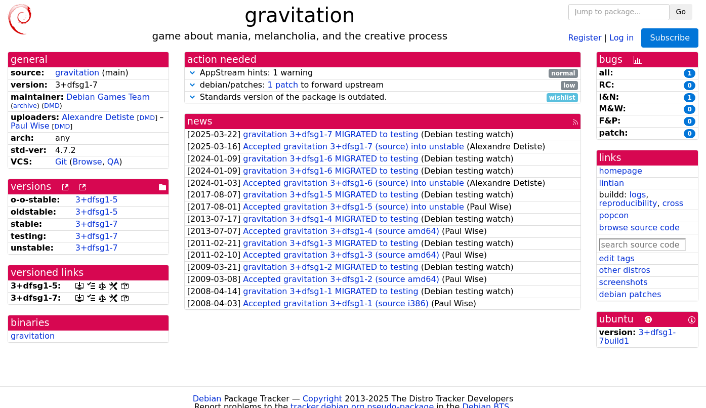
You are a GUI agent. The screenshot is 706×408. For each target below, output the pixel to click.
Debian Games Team (108, 97)
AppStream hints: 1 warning (382, 73)
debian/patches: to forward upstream (382, 85)
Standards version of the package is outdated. (382, 97)
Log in (621, 37)
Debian (207, 398)
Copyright (322, 398)
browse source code (639, 227)
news (200, 121)
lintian (612, 183)
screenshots (623, 282)
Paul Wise (30, 126)
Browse (87, 162)
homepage (620, 171)
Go (681, 12)
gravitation (77, 72)
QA (113, 162)
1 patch (283, 85)
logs (637, 194)
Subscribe (670, 38)
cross (672, 203)
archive (25, 105)
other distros (624, 270)
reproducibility (628, 203)
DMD (52, 105)
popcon (614, 215)
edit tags (617, 258)
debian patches (630, 294)
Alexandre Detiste (98, 117)
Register (585, 37)
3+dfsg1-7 (96, 224)
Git (61, 162)
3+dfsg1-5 (96, 200)
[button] (192, 72)
